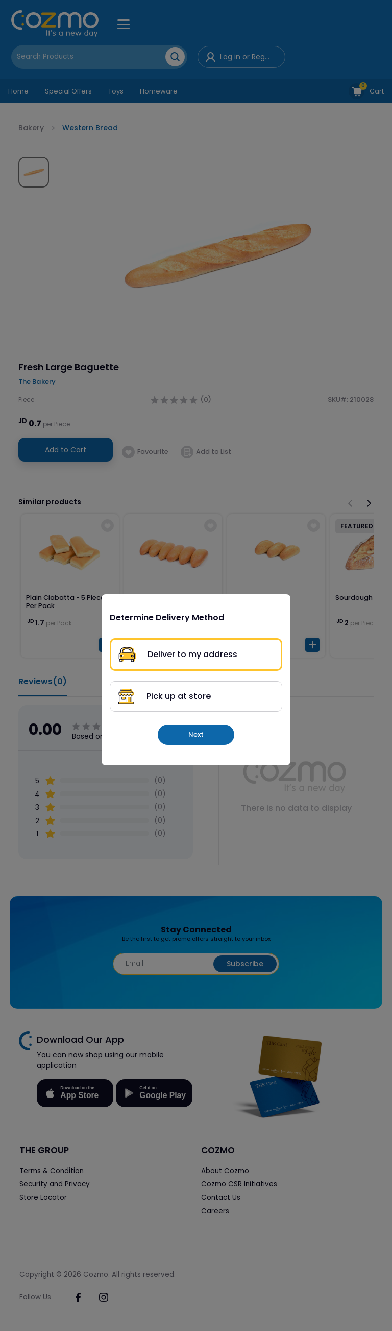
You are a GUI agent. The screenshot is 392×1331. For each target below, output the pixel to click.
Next (196, 734)
